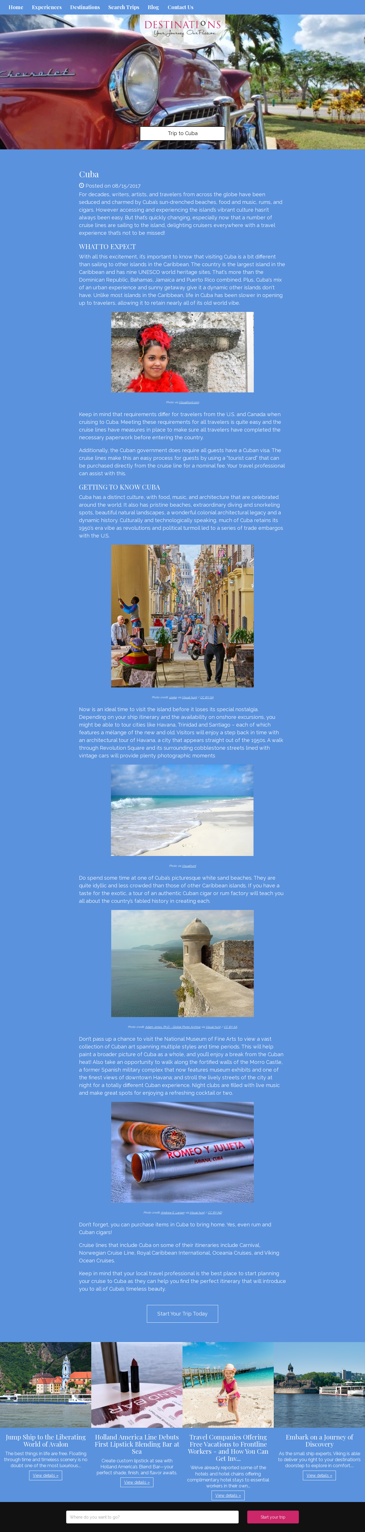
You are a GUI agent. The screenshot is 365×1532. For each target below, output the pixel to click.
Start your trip (273, 1517)
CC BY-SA (207, 697)
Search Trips (123, 7)
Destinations (85, 7)
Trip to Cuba (183, 133)
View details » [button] (45, 1475)
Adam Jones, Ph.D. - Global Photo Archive (172, 1026)
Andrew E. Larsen (172, 1212)
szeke (173, 697)
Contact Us (180, 7)
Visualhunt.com (189, 402)
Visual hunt (189, 697)
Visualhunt (189, 865)
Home (16, 7)
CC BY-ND (215, 1212)
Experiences (47, 7)
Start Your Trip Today (182, 1314)
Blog (153, 7)
